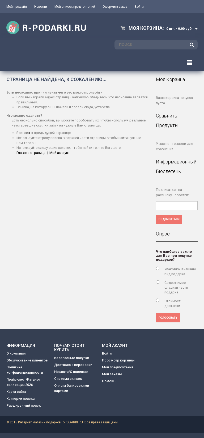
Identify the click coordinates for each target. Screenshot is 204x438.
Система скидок (68, 379)
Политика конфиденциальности (24, 369)
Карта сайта (16, 392)
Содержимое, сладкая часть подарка (176, 287)
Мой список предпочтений (74, 7)
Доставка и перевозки (73, 365)
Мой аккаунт (59, 153)
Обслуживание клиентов (27, 360)
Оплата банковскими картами (71, 388)
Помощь (109, 381)
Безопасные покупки (71, 358)
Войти (139, 7)
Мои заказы (112, 374)
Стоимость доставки (173, 303)
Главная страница (30, 153)
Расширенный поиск (23, 405)
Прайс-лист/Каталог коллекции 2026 (23, 382)
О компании (16, 353)
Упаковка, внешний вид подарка (180, 271)
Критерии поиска (20, 399)
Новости (40, 7)
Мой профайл (16, 7)
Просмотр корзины (118, 360)
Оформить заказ (115, 7)
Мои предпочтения (117, 367)
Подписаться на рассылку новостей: (172, 192)
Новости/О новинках (71, 372)
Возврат (23, 133)
